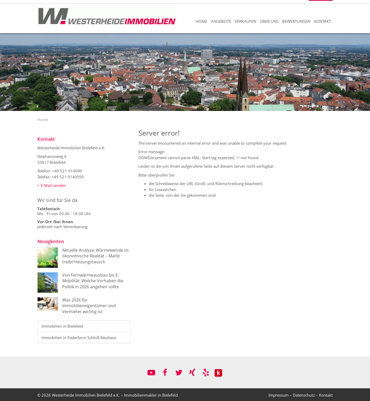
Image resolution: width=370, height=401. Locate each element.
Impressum (278, 395)
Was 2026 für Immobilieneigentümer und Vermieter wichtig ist (89, 305)
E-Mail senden (51, 185)
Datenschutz (304, 395)
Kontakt (322, 21)
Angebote (221, 21)
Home (201, 21)
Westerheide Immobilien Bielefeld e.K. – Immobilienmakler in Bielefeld (115, 395)
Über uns (269, 21)
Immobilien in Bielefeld (62, 326)
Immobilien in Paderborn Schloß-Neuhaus (78, 337)
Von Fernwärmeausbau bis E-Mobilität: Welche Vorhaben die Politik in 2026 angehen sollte (92, 281)
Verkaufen (245, 21)
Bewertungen (296, 21)
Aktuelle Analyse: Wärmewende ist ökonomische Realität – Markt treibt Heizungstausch (95, 256)
